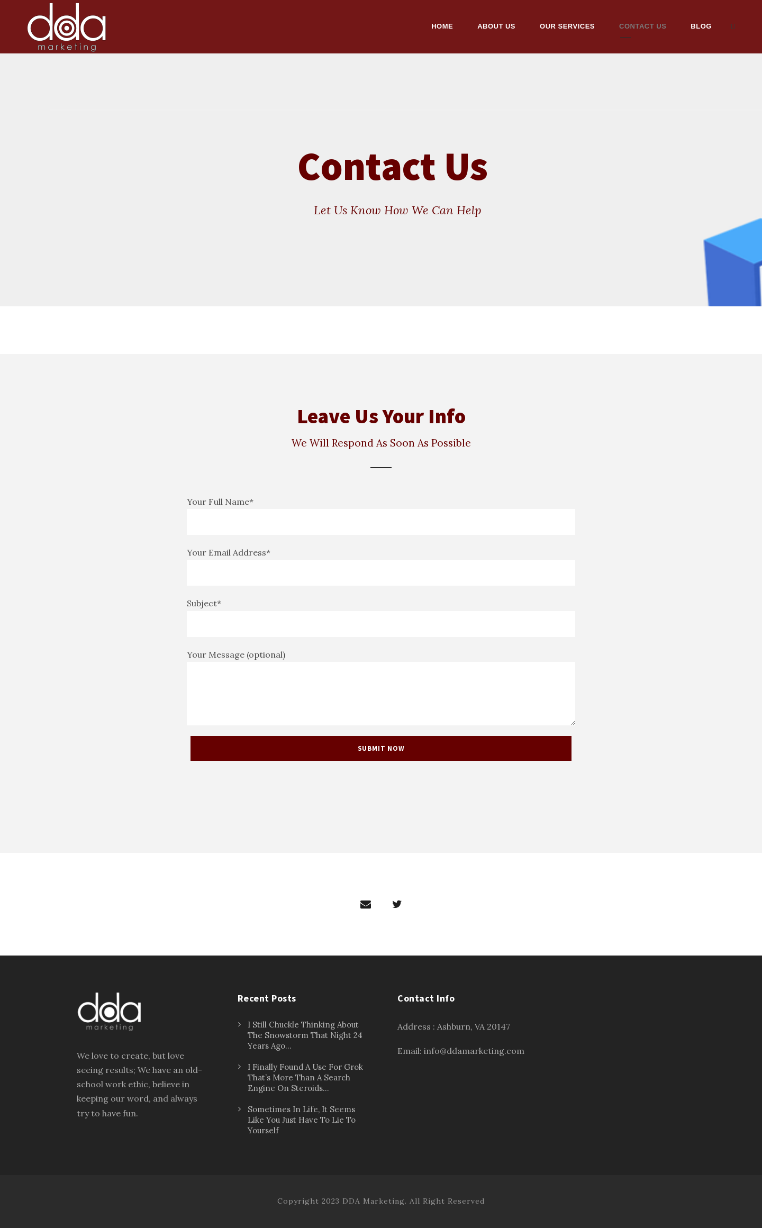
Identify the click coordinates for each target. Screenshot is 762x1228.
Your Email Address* (381, 566)
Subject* (381, 617)
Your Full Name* (381, 515)
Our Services (567, 26)
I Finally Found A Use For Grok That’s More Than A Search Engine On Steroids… (305, 1077)
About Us (496, 26)
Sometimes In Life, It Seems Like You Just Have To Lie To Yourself (302, 1119)
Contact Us (642, 26)
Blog (701, 26)
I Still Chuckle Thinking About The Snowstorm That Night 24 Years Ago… (305, 1035)
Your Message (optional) (381, 687)
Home (442, 26)
